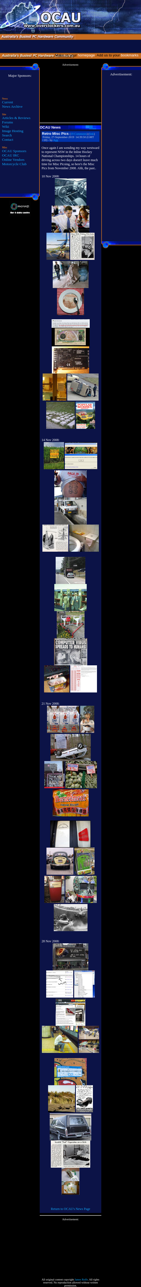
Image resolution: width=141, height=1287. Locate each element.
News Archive (12, 106)
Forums (7, 122)
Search (7, 135)
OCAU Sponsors (14, 151)
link (91, 133)
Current (7, 102)
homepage (86, 55)
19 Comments (79, 133)
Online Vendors (13, 160)
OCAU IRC (10, 155)
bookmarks (130, 55)
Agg (55, 140)
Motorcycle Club (14, 164)
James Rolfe (81, 1279)
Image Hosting (13, 131)
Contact (7, 140)
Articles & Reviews (16, 118)
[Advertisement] (70, 93)
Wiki (5, 126)
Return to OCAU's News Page (70, 1209)
